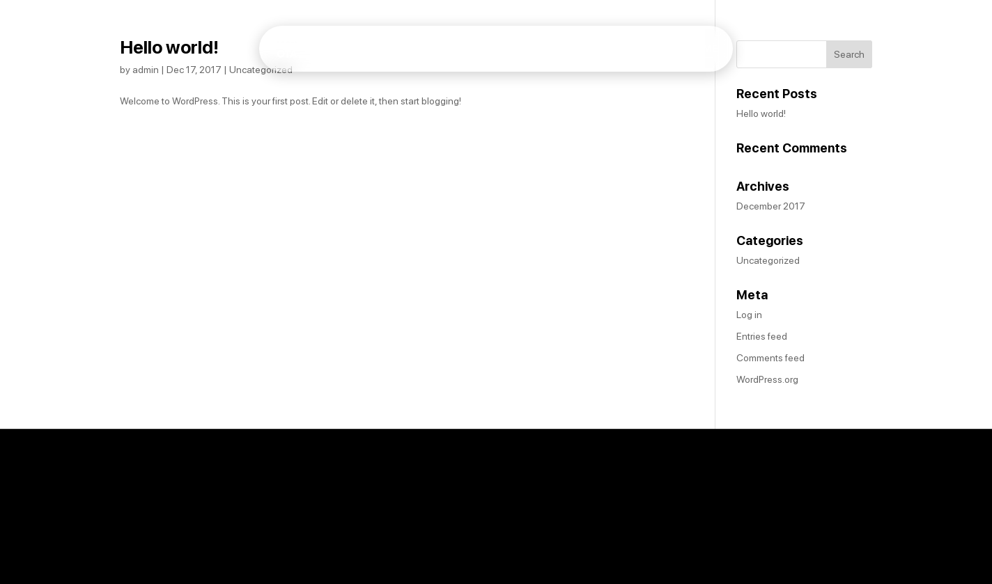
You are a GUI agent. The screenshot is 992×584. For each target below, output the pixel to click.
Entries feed (761, 336)
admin (145, 69)
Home (633, 58)
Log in (749, 314)
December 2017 (770, 206)
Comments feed (770, 357)
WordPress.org (767, 379)
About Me (691, 58)
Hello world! (169, 47)
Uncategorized (261, 69)
